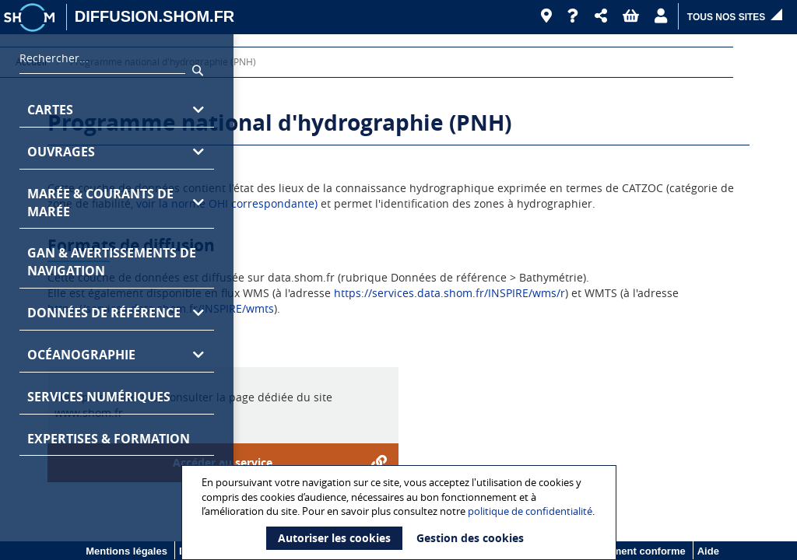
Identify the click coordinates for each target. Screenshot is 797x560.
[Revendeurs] (546, 16)
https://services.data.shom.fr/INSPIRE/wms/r (449, 292)
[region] (116, 297)
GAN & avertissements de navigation (111, 261)
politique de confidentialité (530, 511)
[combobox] (102, 62)
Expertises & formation (108, 438)
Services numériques (98, 396)
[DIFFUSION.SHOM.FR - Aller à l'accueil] (155, 17)
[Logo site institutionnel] (31, 17)
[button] (601, 16)
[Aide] (573, 16)
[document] (401, 512)
